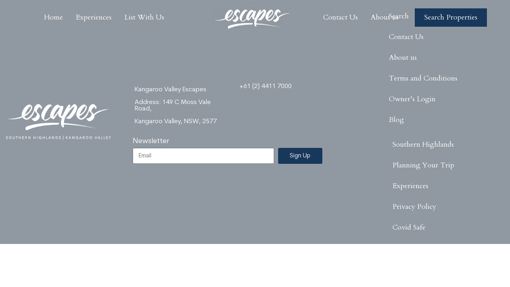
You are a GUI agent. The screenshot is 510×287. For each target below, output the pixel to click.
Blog (396, 120)
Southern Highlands (423, 144)
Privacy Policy (414, 207)
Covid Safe (409, 227)
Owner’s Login (412, 99)
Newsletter (151, 141)
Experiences (410, 186)
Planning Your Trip (423, 165)
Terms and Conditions (423, 78)
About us (403, 58)
